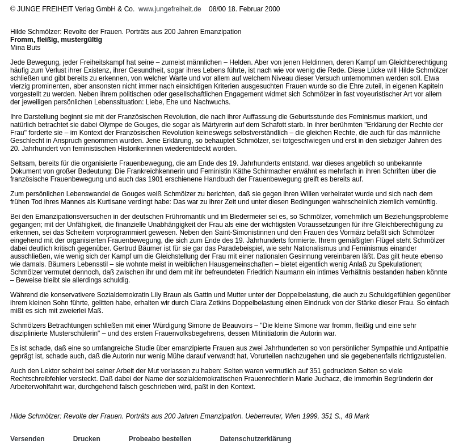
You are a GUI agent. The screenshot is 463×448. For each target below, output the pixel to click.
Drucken (86, 439)
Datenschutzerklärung (255, 439)
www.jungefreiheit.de (169, 9)
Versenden (27, 439)
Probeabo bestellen (160, 439)
